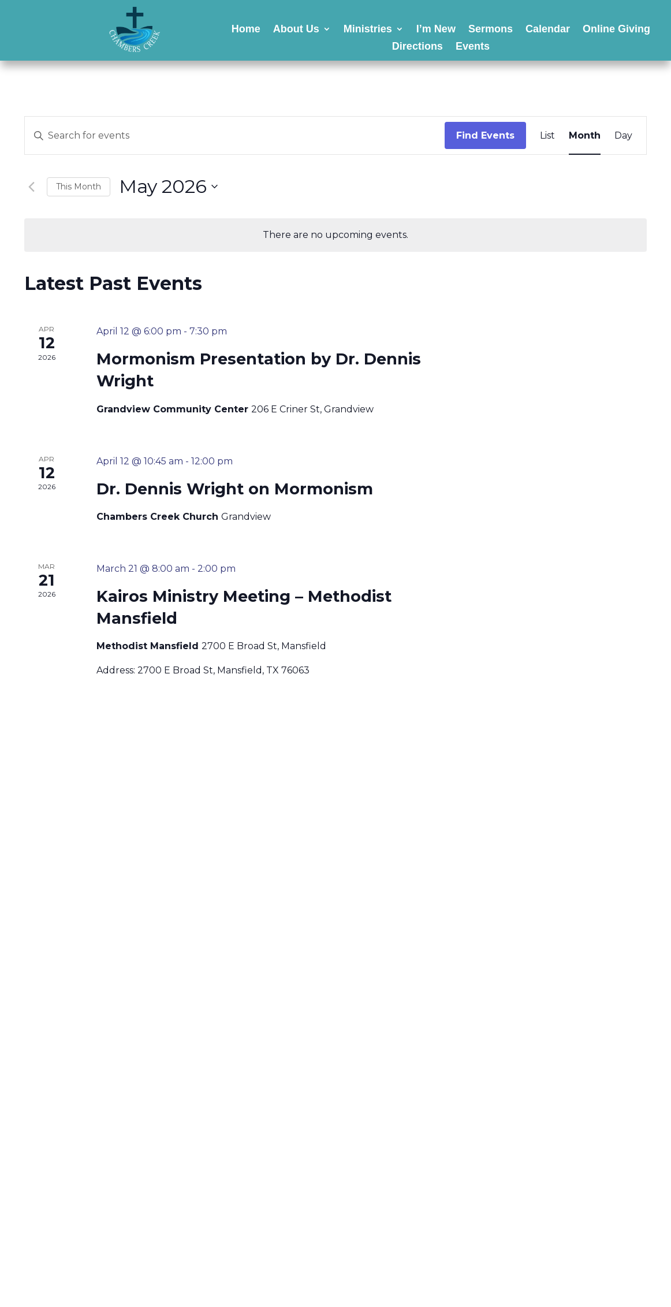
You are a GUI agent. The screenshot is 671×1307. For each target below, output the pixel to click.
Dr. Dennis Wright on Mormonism (234, 488)
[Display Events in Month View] (585, 136)
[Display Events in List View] (547, 136)
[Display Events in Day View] (623, 136)
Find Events (485, 135)
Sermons (490, 30)
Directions (417, 47)
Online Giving (616, 30)
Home (246, 30)
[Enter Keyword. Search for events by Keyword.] (235, 136)
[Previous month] (31, 186)
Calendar (547, 30)
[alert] (335, 235)
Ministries (368, 30)
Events (473, 47)
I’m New (436, 30)
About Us (296, 30)
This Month (78, 186)
